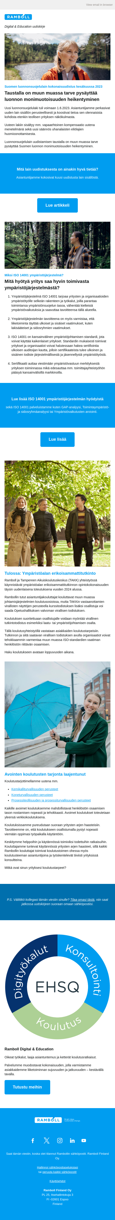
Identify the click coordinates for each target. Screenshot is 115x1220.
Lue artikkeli (57, 205)
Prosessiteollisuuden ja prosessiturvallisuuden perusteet (51, 800)
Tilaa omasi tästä (82, 899)
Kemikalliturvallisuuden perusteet (34, 789)
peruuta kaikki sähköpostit (59, 1172)
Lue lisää (57, 439)
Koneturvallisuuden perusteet (32, 795)
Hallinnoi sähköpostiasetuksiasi (57, 1167)
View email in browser (99, 4)
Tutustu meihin (27, 1087)
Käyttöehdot (57, 1181)
